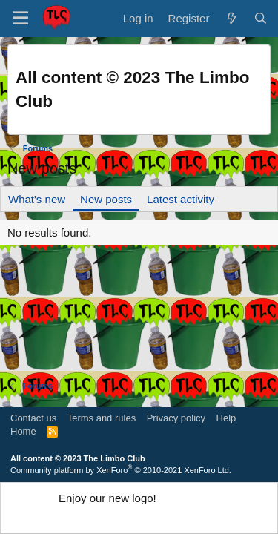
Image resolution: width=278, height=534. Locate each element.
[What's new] (230, 18)
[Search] (260, 18)
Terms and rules (101, 417)
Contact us (33, 417)
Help (226, 417)
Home (23, 431)
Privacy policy (176, 417)
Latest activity (180, 199)
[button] (20, 18)
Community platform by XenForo (120, 470)
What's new (36, 199)
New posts (106, 199)
